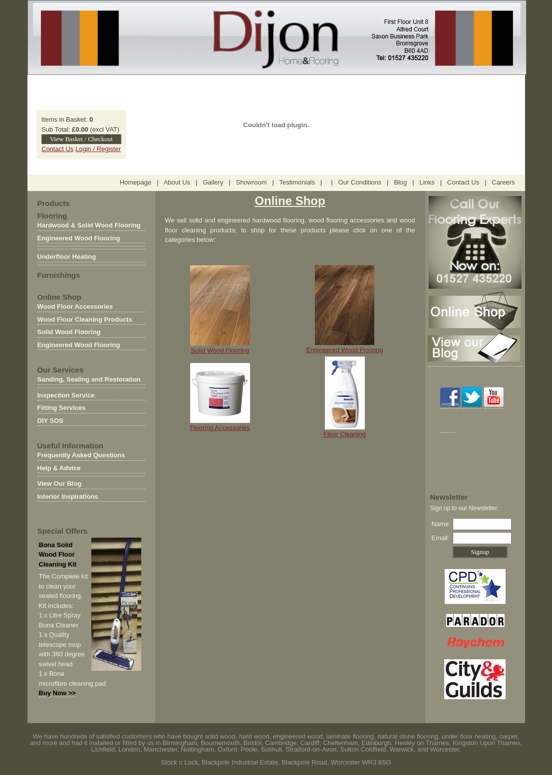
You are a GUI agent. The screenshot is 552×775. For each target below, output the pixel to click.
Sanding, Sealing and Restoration (89, 379)
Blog (400, 182)
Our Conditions (360, 182)
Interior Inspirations (67, 496)
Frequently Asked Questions (81, 455)
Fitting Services (61, 407)
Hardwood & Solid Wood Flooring (89, 225)
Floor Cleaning (344, 434)
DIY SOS (50, 420)
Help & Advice (59, 468)
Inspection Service (66, 395)
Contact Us (57, 149)
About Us (177, 182)
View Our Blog (59, 483)
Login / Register (98, 149)
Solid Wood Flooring (69, 332)
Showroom (251, 182)
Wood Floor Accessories (75, 306)
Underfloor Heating (66, 256)
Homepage (136, 182)
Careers (503, 182)
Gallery (213, 182)
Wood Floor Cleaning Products (84, 319)
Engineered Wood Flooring (78, 238)
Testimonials (297, 182)
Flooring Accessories (220, 424)
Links (426, 182)
